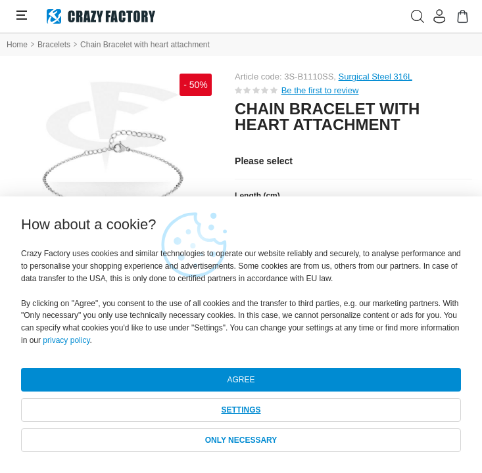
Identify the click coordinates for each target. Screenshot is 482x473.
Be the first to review (320, 90)
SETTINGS (240, 410)
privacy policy (66, 340)
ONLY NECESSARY (241, 440)
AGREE (240, 379)
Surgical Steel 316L (375, 76)
